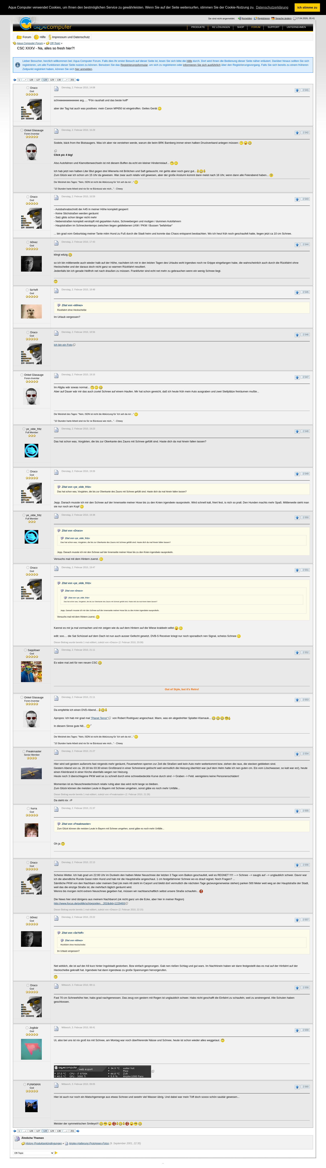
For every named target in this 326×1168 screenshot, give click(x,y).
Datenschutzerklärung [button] (272, 7)
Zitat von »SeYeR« (73, 932)
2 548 (306, 431)
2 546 (306, 334)
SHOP (240, 27)
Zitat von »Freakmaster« (76, 823)
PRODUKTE (198, 27)
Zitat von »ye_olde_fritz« (76, 486)
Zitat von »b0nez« (72, 305)
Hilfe (189, 60)
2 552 (306, 652)
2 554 (306, 753)
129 (52, 80)
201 (72, 80)
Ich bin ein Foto (63, 344)
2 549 (306, 473)
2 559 (306, 1030)
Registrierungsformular (134, 64)
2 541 (306, 90)
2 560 (306, 1086)
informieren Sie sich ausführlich (202, 64)
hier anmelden (83, 69)
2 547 (306, 377)
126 (31, 80)
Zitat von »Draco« (72, 530)
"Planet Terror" (99, 718)
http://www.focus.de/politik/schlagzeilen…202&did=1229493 (89, 903)
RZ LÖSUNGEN (221, 27)
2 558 (306, 987)
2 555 (306, 810)
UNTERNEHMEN (296, 27)
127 (38, 80)
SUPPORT (273, 27)
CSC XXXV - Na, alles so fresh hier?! (46, 48)
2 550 (306, 517)
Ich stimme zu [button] (307, 7)
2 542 (306, 132)
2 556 (306, 865)
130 (59, 80)
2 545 (306, 292)
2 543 (306, 199)
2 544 (306, 244)
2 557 (306, 919)
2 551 (306, 570)
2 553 (306, 699)
